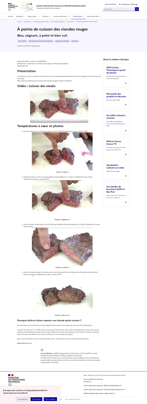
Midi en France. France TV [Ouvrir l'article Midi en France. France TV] (114, 143)
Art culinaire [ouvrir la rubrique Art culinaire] (70, 21)
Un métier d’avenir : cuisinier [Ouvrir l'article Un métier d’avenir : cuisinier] (116, 117)
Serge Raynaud (36, 46)
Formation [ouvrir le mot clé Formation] (75, 41)
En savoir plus (23, 399)
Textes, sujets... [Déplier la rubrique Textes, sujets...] (32, 16)
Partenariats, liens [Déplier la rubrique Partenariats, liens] (93, 16)
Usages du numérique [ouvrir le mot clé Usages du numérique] (62, 41)
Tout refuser (36, 399)
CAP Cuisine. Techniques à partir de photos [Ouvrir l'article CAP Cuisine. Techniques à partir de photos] (116, 70)
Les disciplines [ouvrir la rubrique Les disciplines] (27, 21)
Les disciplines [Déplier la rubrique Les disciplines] (77, 16)
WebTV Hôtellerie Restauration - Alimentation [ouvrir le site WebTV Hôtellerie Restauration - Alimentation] (98, 393)
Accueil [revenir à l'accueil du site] (10, 16)
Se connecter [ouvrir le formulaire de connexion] (112, 4)
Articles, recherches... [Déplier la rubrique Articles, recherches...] (61, 16)
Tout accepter (50, 399)
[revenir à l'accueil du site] (61, 5)
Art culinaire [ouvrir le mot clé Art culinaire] (22, 41)
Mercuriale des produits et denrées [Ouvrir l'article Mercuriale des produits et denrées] (116, 95)
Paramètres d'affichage (129, 4)
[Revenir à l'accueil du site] (16, 380)
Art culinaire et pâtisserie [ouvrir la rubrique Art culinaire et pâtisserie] (58, 21)
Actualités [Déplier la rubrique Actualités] (19, 16)
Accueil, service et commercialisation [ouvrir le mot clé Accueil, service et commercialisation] (41, 41)
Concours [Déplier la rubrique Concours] (45, 16)
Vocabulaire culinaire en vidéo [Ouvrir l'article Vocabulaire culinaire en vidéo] (115, 166)
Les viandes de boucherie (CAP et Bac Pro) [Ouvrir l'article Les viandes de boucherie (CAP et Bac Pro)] (115, 189)
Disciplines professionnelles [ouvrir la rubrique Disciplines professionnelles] (41, 21)
